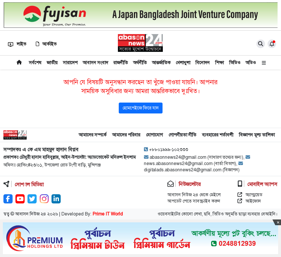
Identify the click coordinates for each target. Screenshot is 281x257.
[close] (260, 44)
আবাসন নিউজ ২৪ (30, 214)
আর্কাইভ (46, 44)
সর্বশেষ (35, 63)
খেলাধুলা (183, 63)
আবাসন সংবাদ (95, 63)
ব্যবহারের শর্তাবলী (217, 135)
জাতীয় (52, 63)
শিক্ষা (219, 63)
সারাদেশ (70, 63)
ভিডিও (234, 63)
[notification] (272, 44)
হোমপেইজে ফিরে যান (140, 108)
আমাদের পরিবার (126, 135)
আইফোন (249, 201)
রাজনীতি (120, 63)
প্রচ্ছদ (19, 62)
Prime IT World (107, 214)
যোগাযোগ (154, 135)
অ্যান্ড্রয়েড (250, 195)
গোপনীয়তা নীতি (182, 135)
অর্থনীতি (140, 63)
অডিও (251, 63)
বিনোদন (202, 63)
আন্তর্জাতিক (161, 63)
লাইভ (17, 44)
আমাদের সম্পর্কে (92, 135)
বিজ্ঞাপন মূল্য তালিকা (257, 135)
